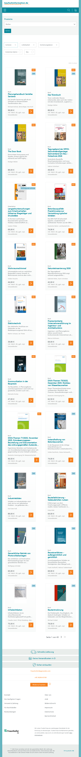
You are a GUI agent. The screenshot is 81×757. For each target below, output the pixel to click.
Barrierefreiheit (50, 716)
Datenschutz (49, 712)
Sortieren (10, 45)
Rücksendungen (10, 712)
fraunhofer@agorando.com (40, 671)
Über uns (48, 695)
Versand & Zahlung (11, 703)
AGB (46, 699)
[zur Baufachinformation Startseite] (40, 3)
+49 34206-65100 (40, 677)
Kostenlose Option (11, 52)
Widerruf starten (38, 685)
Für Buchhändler (10, 708)
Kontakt (7, 695)
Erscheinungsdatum (48, 45)
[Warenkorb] (75, 4)
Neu (27, 52)
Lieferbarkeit (28, 45)
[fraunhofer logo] (11, 732)
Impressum (49, 708)
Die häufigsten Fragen (12, 699)
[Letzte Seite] (64, 637)
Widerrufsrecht (50, 703)
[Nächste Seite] (61, 637)
